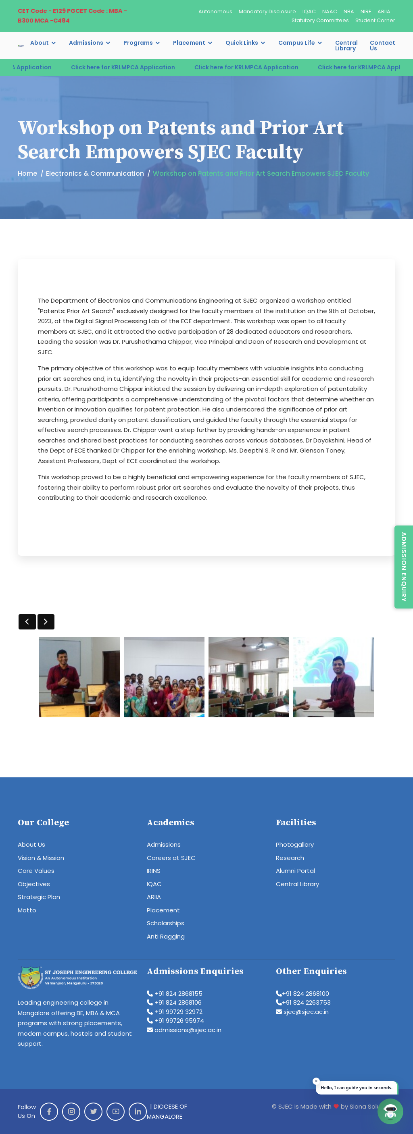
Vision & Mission (41, 858)
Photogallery (295, 844)
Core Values (36, 870)
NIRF (366, 11)
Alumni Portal (295, 870)
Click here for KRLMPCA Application (138, 67)
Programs (138, 43)
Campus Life (296, 43)
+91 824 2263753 (303, 1002)
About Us (31, 844)
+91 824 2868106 (174, 1002)
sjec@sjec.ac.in (302, 1011)
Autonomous (215, 11)
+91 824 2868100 (302, 993)
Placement (189, 43)
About (39, 43)
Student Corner (375, 20)
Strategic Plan (39, 897)
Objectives (34, 884)
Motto (27, 910)
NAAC (329, 11)
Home (27, 173)
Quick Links (241, 43)
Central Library (346, 45)
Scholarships (165, 923)
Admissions (86, 43)
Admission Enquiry (404, 567)
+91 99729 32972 (174, 1011)
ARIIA (384, 11)
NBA (349, 11)
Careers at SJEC (171, 858)
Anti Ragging (166, 936)
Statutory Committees (320, 20)
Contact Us (382, 45)
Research (290, 858)
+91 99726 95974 (175, 1020)
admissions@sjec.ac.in (184, 1030)
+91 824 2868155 (174, 993)
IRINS (154, 870)
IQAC (309, 11)
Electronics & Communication (95, 173)
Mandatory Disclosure (267, 11)
